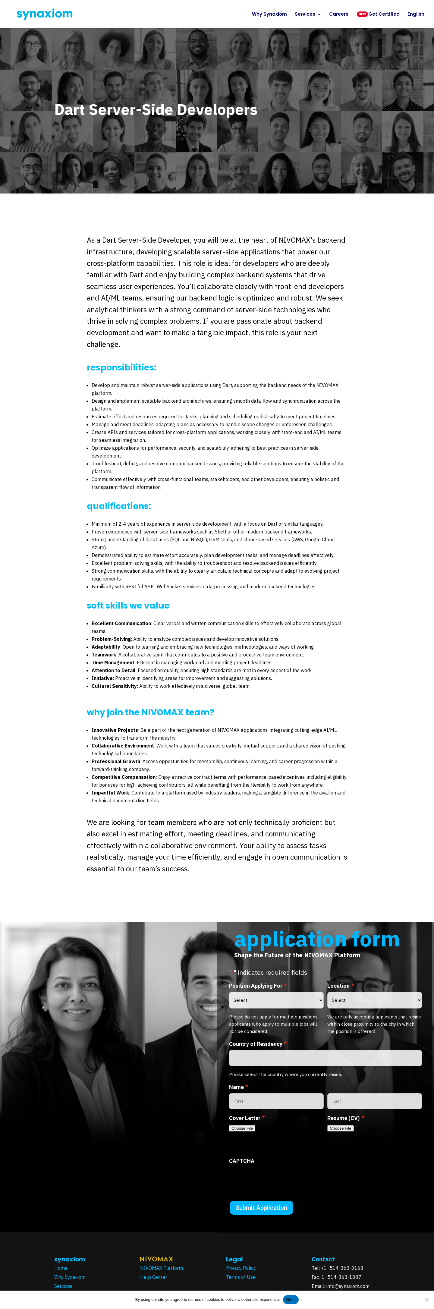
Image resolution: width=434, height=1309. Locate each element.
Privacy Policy (241, 1268)
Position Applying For (258, 985)
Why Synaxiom (269, 14)
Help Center (153, 1277)
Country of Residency (258, 1043)
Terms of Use (241, 1277)
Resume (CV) (345, 1118)
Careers (338, 14)
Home (61, 1268)
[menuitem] (415, 20)
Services (305, 14)
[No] (426, 1300)
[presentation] (275, 1179)
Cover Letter (247, 1118)
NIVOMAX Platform (161, 1268)
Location (340, 985)
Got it (291, 1299)
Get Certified (384, 14)
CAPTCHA (241, 1161)
